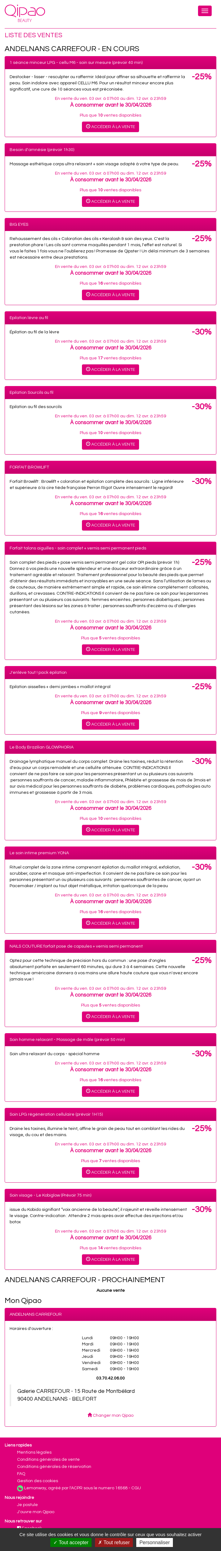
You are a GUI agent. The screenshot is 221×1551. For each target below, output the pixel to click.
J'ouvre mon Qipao (35, 1512)
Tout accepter (70, 1542)
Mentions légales (34, 1452)
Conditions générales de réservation (54, 1466)
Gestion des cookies (37, 1481)
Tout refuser (114, 1542)
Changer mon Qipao (110, 1415)
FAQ (21, 1474)
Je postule (27, 1505)
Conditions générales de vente (48, 1459)
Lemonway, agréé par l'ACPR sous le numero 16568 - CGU (82, 1488)
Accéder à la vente (110, 126)
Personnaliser (154, 1542)
